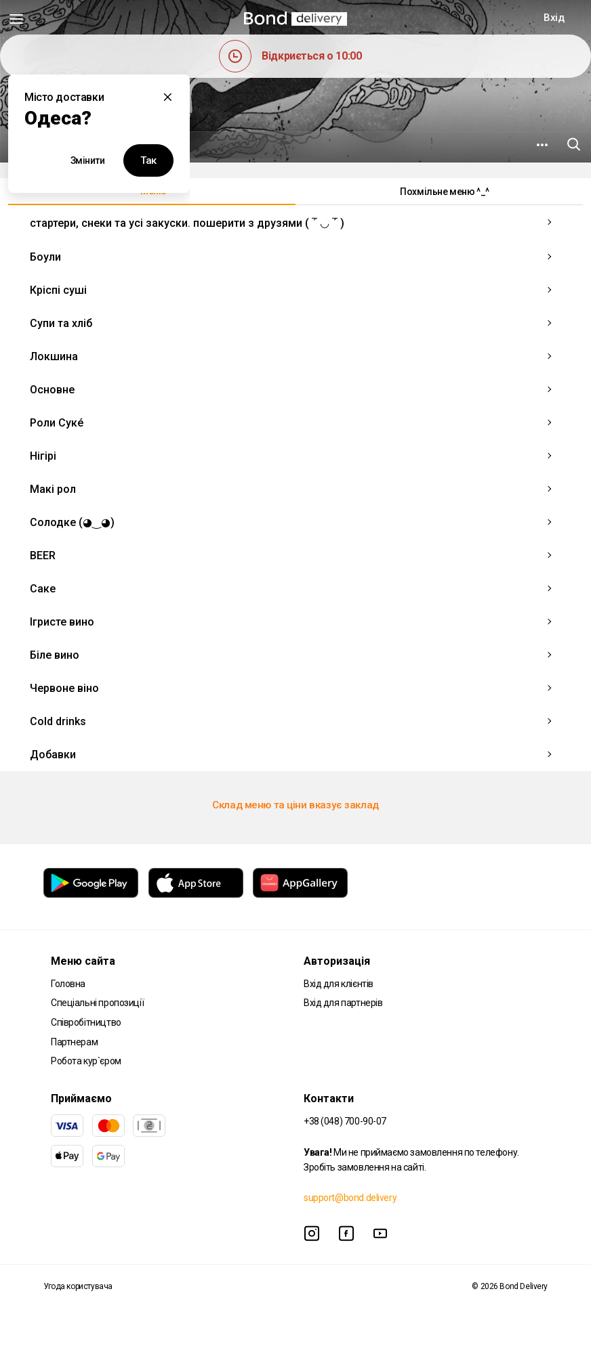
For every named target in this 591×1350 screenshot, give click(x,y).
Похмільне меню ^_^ (444, 191)
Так (148, 160)
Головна (68, 983)
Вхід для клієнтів (338, 983)
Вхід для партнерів (343, 1002)
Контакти (329, 1098)
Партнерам (74, 1042)
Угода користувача (78, 1286)
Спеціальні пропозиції (97, 1002)
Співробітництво (86, 1022)
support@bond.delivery (350, 1197)
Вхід (554, 18)
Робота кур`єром (86, 1060)
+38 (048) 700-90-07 (345, 1121)
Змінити (87, 160)
